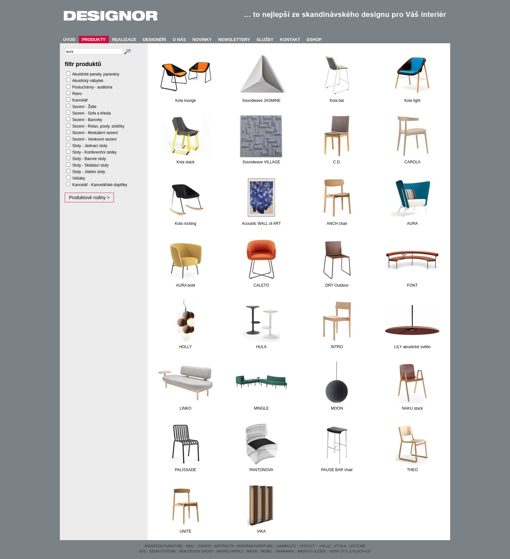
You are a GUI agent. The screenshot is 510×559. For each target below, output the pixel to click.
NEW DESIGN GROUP (196, 551)
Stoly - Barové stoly (89, 159)
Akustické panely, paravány (95, 74)
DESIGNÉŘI (154, 39)
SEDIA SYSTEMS (163, 551)
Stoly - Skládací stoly (90, 165)
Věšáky (78, 178)
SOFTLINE (358, 546)
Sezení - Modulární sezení (95, 132)
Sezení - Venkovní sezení (94, 139)
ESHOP (314, 39)
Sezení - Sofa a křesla (91, 113)
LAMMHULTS (286, 546)
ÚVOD (69, 39)
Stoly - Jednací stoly (89, 145)
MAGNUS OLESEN (312, 551)
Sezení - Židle (84, 106)
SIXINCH (204, 546)
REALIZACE (124, 39)
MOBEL (266, 551)
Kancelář (79, 100)
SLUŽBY (265, 39)
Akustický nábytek (87, 80)
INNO (190, 546)
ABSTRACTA (224, 546)
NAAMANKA (285, 551)
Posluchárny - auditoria (92, 87)
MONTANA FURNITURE (255, 546)
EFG (142, 551)
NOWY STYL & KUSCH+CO (349, 551)
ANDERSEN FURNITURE (163, 546)
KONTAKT (290, 39)
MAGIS (252, 551)
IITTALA (340, 546)
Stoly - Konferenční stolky (94, 152)
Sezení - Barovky (87, 119)
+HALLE (324, 546)
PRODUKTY (94, 39)
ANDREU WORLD (230, 551)
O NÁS (179, 39)
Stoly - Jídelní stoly (88, 172)
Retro (77, 93)
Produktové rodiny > (89, 197)
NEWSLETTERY (234, 39)
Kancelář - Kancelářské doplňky (99, 185)
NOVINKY (202, 39)
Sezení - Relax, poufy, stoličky (98, 126)
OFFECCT (307, 546)
